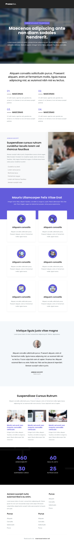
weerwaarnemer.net (42, 538)
